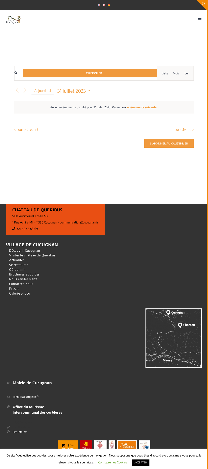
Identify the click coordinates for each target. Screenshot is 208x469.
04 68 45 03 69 (27, 228)
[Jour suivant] (25, 91)
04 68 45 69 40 (22, 427)
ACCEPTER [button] (140, 462)
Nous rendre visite (23, 279)
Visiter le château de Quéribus (32, 255)
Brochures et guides (24, 274)
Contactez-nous (21, 284)
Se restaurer (18, 265)
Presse (14, 289)
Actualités (17, 260)
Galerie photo (19, 293)
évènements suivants (142, 107)
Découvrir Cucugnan (24, 250)
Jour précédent (27, 129)
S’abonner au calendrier (169, 143)
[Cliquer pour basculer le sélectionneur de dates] (74, 90)
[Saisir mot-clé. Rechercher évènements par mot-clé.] (18, 73)
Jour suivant (182, 129)
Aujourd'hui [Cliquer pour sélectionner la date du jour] (42, 91)
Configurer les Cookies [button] (112, 462)
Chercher (94, 73)
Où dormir (17, 270)
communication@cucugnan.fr (79, 222)
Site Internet (20, 431)
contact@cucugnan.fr (26, 396)
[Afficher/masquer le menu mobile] (200, 20)
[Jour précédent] (17, 91)
